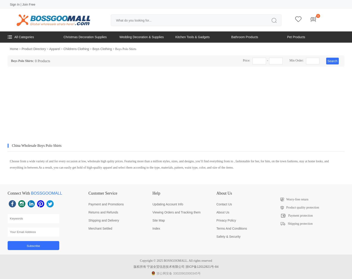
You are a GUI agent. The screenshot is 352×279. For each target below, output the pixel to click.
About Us (222, 212)
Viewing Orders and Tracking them (176, 212)
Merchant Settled (100, 228)
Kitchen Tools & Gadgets (192, 37)
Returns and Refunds (103, 212)
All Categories (21, 37)
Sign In (15, 4)
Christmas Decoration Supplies (85, 37)
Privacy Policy (226, 220)
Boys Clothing (102, 49)
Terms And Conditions (231, 228)
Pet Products (296, 37)
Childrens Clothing (76, 49)
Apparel (54, 49)
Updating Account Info (167, 204)
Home (14, 49)
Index (156, 228)
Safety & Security (228, 236)
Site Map (158, 220)
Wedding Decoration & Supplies (141, 37)
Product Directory (34, 49)
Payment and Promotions (106, 204)
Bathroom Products (244, 37)
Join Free (28, 4)
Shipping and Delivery (103, 220)
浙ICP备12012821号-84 (202, 266)
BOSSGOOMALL (46, 193)
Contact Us (224, 204)
